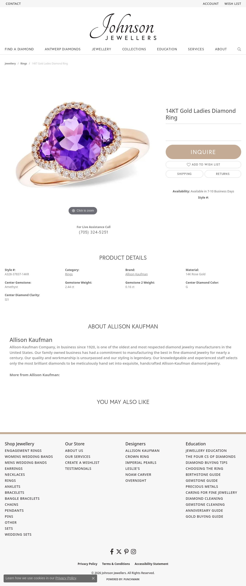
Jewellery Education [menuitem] (206, 450)
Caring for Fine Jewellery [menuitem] (211, 492)
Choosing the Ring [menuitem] (204, 468)
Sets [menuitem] (9, 528)
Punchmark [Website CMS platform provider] (132, 579)
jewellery (10, 63)
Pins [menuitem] (9, 516)
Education (167, 49)
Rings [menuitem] (10, 480)
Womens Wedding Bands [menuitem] (29, 456)
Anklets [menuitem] (12, 486)
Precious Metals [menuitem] (202, 486)
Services (196, 49)
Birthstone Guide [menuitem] (203, 474)
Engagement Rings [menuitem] (23, 450)
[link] (13, 3)
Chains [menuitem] (11, 504)
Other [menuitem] (11, 522)
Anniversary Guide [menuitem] (204, 510)
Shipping (184, 174)
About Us (74, 450)
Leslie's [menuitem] (132, 468)
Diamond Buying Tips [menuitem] (207, 462)
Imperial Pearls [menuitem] (141, 462)
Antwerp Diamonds (63, 49)
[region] (83, 144)
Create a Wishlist (82, 462)
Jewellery (101, 49)
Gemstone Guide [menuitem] (202, 480)
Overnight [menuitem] (135, 480)
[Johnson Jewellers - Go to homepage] (123, 27)
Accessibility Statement (151, 564)
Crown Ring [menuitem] (137, 456)
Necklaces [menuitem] (15, 474)
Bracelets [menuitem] (14, 492)
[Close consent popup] (93, 578)
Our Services (78, 456)
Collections (134, 49)
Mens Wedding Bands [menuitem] (26, 462)
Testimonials (78, 468)
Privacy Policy (87, 564)
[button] (210, 3)
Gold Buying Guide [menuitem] (204, 516)
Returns (223, 174)
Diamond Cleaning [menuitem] (204, 498)
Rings (23, 63)
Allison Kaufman (136, 274)
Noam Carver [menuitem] (138, 474)
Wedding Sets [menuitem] (18, 534)
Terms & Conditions (116, 564)
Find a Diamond (19, 49)
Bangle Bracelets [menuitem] (22, 498)
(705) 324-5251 (93, 232)
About (221, 49)
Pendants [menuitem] (14, 510)
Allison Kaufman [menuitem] (142, 450)
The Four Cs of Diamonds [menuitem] (211, 456)
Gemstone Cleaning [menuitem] (205, 504)
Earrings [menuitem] (14, 468)
